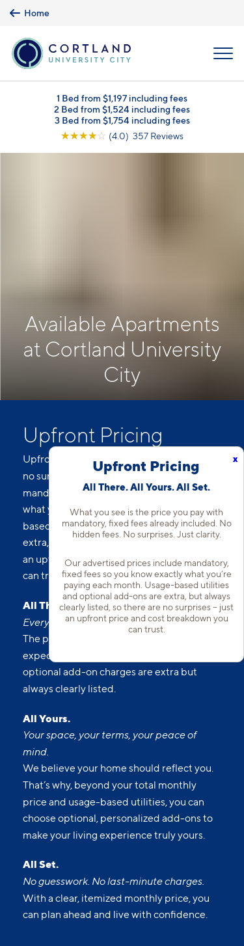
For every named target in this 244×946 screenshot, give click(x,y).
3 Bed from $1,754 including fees (122, 120)
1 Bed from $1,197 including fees (122, 97)
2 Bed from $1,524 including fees (122, 109)
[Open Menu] (223, 53)
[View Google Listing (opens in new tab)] (122, 135)
